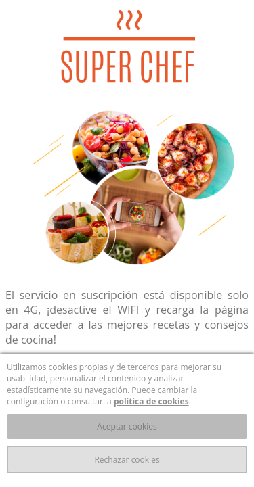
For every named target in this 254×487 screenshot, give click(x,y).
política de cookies (151, 401)
